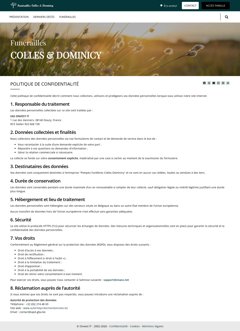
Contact (190, 5)
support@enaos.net (116, 280)
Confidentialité (118, 326)
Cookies (135, 326)
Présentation (19, 17)
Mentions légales (153, 326)
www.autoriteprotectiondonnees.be (45, 308)
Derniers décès (44, 17)
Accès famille (215, 5)
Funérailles (67, 17)
